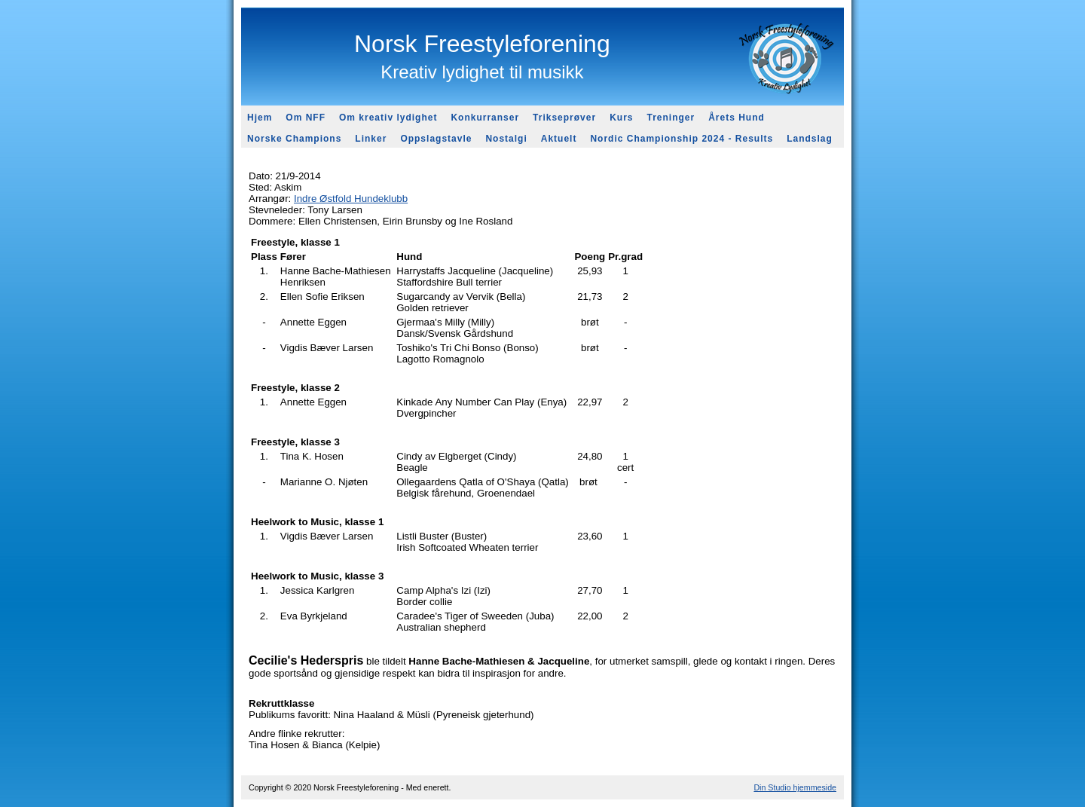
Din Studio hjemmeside (794, 787)
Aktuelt (559, 138)
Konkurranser (485, 117)
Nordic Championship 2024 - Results (681, 138)
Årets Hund (736, 117)
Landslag (810, 138)
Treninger (670, 117)
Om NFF (306, 117)
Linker (371, 138)
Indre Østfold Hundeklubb (351, 198)
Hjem (259, 117)
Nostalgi (506, 138)
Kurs (621, 117)
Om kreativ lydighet (388, 117)
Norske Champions (294, 138)
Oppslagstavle (436, 138)
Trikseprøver (564, 117)
